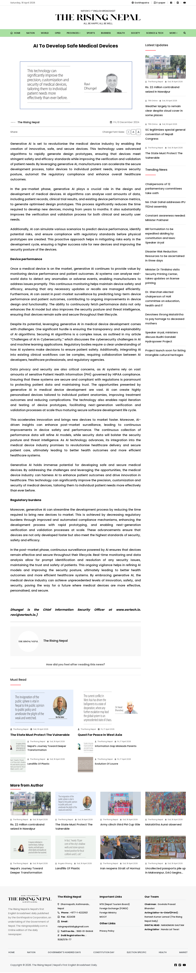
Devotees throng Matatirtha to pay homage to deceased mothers (164, 319)
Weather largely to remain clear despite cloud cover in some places (164, 110)
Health (121, 32)
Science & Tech (154, 32)
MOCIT (103, 917)
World (45, 32)
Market (183, 952)
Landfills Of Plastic (38, 764)
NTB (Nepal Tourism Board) (115, 904)
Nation (30, 32)
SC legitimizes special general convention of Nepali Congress (165, 134)
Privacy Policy (107, 931)
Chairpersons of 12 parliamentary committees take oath (163, 188)
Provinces (73, 32)
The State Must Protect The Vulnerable (40, 735)
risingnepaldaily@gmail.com (73, 927)
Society (135, 32)
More (173, 32)
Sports (91, 32)
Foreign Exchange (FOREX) (114, 909)
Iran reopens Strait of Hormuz (120, 869)
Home (15, 32)
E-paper (159, 2)
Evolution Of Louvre (106, 764)
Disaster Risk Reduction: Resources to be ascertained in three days (164, 256)
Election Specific (136, 952)
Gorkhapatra (140, 2)
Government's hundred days (64, 952)
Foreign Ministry (108, 913)
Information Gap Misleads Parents (115, 746)
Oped (57, 32)
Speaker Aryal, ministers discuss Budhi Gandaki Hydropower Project (161, 337)
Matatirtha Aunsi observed (163, 825)
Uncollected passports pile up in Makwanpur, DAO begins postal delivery (165, 873)
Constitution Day (103, 952)
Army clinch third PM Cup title (120, 825)
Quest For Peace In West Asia (100, 735)
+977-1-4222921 (79, 913)
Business (106, 32)
